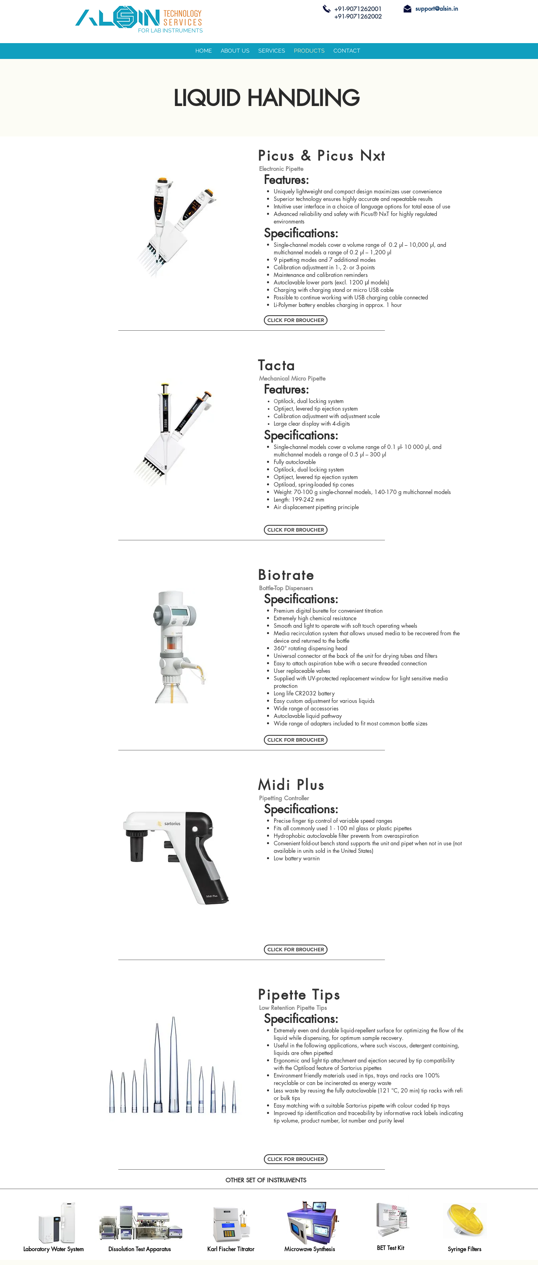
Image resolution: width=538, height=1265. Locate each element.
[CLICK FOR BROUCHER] (296, 320)
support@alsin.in (436, 8)
